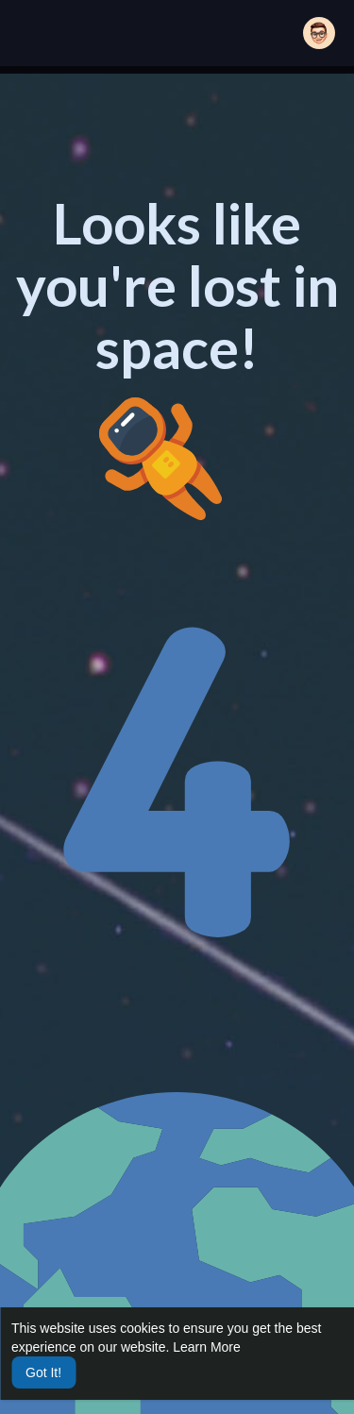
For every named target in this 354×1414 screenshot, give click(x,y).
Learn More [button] (207, 1347)
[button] (319, 33)
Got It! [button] (43, 1372)
